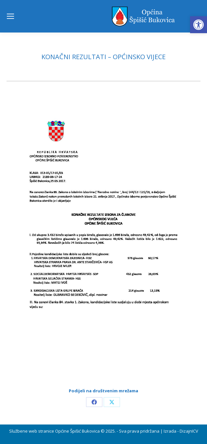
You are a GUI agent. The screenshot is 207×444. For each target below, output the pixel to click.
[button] (198, 24)
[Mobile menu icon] (10, 16)
